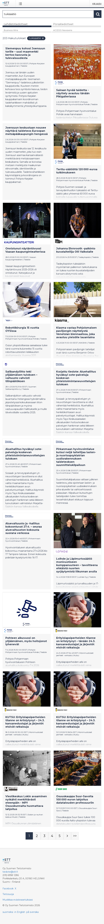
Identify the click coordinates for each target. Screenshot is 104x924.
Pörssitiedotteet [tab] (63, 24)
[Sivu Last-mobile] (75, 836)
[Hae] (48, 14)
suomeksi (8, 912)
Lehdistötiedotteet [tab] (16, 24)
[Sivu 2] (37, 836)
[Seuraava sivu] (67, 836)
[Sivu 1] (29, 836)
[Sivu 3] (44, 836)
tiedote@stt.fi (10, 871)
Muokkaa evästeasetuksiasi (18, 899)
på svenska (32, 912)
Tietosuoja (8, 894)
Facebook (8, 888)
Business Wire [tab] (11, 30)
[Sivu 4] (52, 836)
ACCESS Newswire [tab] (62, 30)
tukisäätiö (36, 38)
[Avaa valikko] (21, 3)
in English (19, 912)
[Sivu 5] (60, 836)
